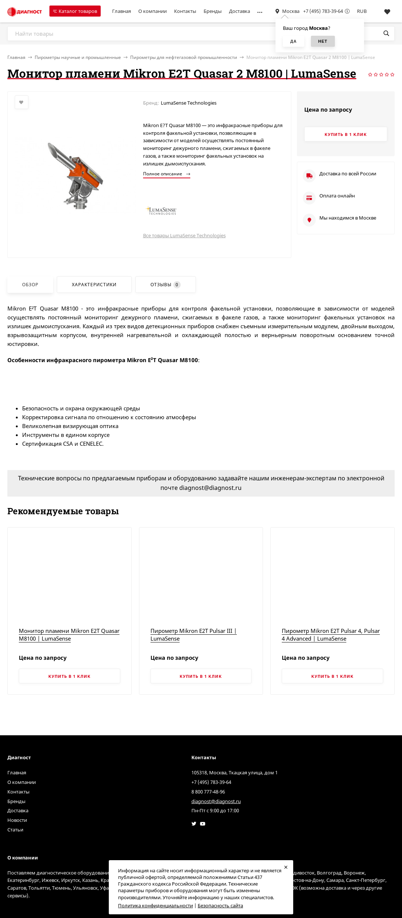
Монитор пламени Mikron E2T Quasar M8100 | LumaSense (69, 634)
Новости (17, 820)
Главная (121, 11)
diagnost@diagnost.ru (216, 801)
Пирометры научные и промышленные (78, 57)
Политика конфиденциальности (155, 905)
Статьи (15, 829)
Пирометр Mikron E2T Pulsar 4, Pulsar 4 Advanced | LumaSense (331, 634)
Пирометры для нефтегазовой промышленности (183, 57)
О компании (152, 11)
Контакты (185, 11)
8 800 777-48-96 (208, 791)
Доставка (239, 11)
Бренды (213, 11)
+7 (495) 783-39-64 (323, 11)
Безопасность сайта (220, 905)
